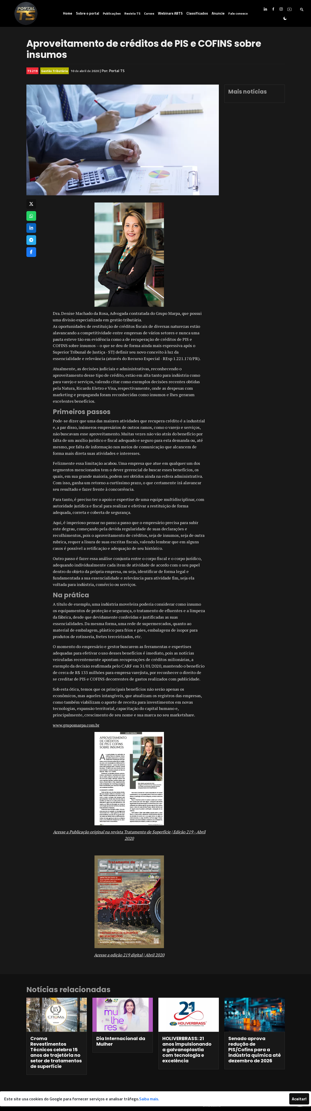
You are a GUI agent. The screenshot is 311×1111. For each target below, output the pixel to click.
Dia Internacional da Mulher (120, 1041)
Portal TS (117, 70)
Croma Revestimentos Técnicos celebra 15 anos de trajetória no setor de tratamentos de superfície (56, 1052)
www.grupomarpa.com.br (76, 725)
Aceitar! (299, 1099)
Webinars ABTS (170, 13)
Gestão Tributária (54, 70)
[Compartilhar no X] (31, 204)
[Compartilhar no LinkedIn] (31, 228)
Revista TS (132, 13)
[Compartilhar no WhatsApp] (31, 216)
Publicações (112, 13)
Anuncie (218, 13)
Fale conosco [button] (238, 13)
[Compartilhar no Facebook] (31, 252)
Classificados (197, 13)
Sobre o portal (87, 13)
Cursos (149, 13)
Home (67, 13)
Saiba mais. (149, 1099)
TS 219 (32, 70)
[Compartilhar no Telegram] (31, 240)
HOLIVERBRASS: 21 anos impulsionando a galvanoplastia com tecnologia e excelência (186, 1049)
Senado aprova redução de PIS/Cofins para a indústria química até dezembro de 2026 (254, 1049)
